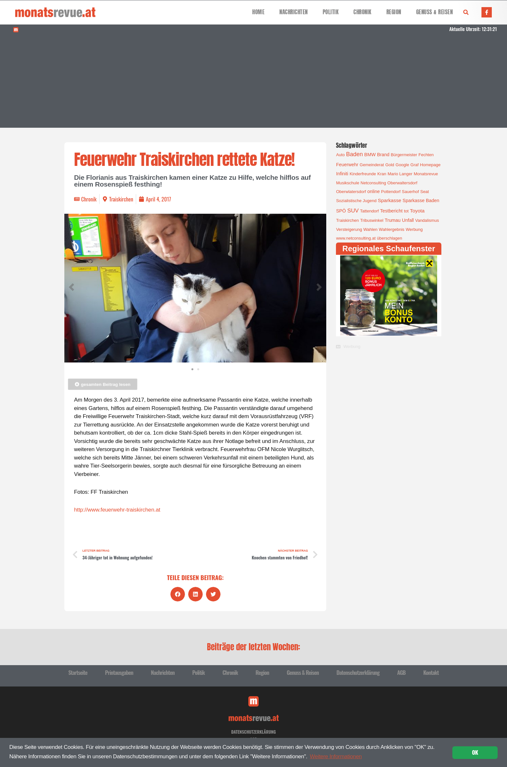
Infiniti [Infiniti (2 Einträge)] (342, 173)
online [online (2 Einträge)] (373, 191)
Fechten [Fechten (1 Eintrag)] (426, 154)
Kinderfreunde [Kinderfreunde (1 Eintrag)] (363, 173)
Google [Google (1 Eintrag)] (402, 164)
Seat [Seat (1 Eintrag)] (424, 191)
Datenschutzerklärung (357, 672)
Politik (331, 12)
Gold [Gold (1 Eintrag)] (389, 164)
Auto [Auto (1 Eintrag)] (340, 154)
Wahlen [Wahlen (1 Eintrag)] (370, 229)
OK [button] (475, 752)
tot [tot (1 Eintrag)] (406, 211)
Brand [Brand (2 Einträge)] (383, 154)
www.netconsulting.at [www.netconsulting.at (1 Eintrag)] (355, 238)
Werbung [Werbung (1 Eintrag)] (414, 229)
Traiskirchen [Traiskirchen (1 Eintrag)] (347, 220)
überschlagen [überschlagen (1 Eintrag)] (389, 238)
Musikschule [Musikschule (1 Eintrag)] (347, 182)
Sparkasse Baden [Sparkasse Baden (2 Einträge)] (421, 200)
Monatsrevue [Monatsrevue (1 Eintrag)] (426, 173)
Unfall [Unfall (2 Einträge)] (408, 220)
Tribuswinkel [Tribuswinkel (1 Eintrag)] (371, 220)
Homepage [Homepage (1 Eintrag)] (430, 164)
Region (393, 12)
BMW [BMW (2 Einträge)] (370, 154)
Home (258, 12)
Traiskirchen (121, 199)
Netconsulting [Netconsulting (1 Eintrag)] (373, 182)
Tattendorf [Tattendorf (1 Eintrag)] (369, 211)
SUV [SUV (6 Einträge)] (353, 210)
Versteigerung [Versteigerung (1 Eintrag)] (349, 229)
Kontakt (431, 672)
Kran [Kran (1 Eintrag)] (381, 173)
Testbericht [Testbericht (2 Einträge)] (391, 210)
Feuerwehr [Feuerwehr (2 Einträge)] (347, 164)
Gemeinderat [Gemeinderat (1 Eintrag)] (372, 164)
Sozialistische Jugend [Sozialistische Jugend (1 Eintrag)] (356, 200)
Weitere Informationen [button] (336, 756)
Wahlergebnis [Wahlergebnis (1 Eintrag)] (392, 229)
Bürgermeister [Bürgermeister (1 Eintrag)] (404, 154)
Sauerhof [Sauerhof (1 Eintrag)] (410, 191)
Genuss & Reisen (434, 12)
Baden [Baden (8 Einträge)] (354, 154)
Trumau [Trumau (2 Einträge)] (393, 220)
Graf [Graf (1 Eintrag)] (414, 164)
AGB (401, 672)
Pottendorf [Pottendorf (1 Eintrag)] (391, 191)
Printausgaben (119, 672)
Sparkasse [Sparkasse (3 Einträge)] (389, 200)
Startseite (77, 672)
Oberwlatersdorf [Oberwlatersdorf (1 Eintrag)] (351, 191)
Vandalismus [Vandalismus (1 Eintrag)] (427, 220)
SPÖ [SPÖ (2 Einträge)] (341, 210)
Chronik (362, 12)
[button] (466, 12)
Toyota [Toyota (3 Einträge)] (417, 210)
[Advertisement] (253, 82)
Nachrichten (293, 12)
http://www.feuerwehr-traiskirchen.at (117, 510)
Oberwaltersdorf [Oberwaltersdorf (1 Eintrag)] (402, 182)
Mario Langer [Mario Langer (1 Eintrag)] (400, 173)
